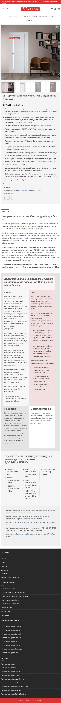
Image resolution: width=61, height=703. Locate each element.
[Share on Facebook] (8, 198)
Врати (16, 16)
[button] (3, 8)
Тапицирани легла (8, 664)
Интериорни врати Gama (10, 641)
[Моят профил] (55, 9)
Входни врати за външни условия (13, 592)
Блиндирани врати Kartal (10, 600)
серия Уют (5, 615)
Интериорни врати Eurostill (11, 634)
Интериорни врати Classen (11, 626)
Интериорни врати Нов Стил (44, 16)
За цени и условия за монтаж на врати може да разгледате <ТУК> (31, 522)
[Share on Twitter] (11, 198)
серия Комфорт (7, 611)
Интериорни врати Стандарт (11, 649)
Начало (9, 16)
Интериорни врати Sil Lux (10, 645)
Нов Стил (10, 193)
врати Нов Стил (37, 228)
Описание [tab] (5, 211)
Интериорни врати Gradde (10, 630)
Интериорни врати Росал (10, 653)
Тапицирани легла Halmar (10, 675)
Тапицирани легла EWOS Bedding (13, 694)
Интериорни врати (26, 16)
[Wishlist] (52, 9)
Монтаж (4, 566)
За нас (3, 559)
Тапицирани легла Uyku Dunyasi (13, 679)
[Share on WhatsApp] (4, 198)
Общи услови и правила (10, 577)
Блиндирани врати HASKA (10, 604)
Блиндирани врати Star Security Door (14, 596)
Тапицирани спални (8, 668)
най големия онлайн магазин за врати (28, 534)
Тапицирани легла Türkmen (11, 690)
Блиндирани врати (8, 589)
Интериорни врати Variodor (11, 638)
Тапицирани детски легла (10, 671)
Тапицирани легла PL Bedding (12, 683)
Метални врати (6, 607)
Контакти (4, 574)
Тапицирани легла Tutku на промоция (14, 686)
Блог (3, 562)
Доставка (4, 570)
